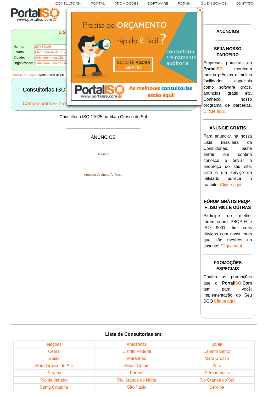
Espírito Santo (217, 351)
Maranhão (136, 358)
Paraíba (54, 372)
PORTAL (98, 3)
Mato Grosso (217, 358)
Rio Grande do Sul (216, 380)
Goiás (53, 358)
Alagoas (54, 344)
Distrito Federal (136, 351)
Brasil (15, 74)
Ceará (54, 351)
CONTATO (244, 3)
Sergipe (216, 387)
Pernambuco (217, 372)
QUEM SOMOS (214, 3)
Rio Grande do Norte (136, 380)
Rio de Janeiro (54, 380)
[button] (200, 10)
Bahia (216, 344)
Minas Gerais (136, 365)
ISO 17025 (29, 74)
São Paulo (137, 387)
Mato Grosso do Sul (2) (52, 52)
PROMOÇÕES (126, 3)
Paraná (136, 372)
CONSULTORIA (68, 3)
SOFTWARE (158, 3)
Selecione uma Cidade (51, 58)
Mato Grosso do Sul (53, 365)
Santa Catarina (54, 387)
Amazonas (137, 344)
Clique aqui (214, 111)
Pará (216, 365)
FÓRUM (184, 3)
